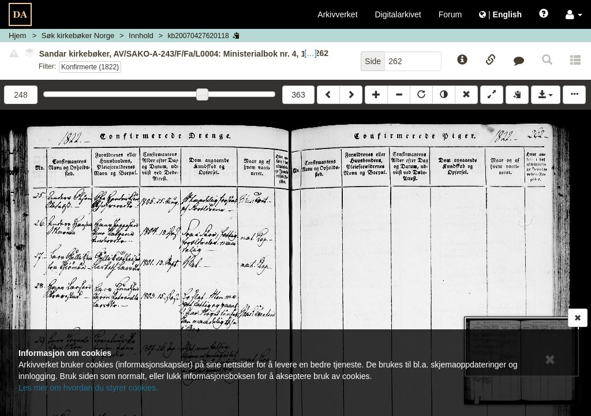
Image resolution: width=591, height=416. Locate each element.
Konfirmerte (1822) (90, 67)
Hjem (17, 35)
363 (298, 94)
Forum (450, 14)
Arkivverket (337, 14)
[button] (574, 14)
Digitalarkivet (398, 14)
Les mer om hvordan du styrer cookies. (88, 387)
